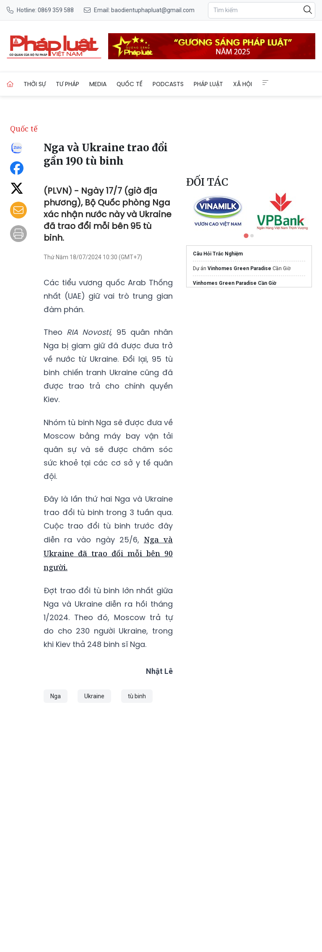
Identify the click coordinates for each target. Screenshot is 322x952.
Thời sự (34, 84)
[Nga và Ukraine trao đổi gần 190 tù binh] (54, 46)
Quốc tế (130, 84)
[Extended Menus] (265, 82)
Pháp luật (208, 84)
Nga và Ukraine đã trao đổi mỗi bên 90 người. (108, 553)
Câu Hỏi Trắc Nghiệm (218, 254)
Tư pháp (67, 84)
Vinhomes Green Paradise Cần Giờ (234, 283)
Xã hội (242, 84)
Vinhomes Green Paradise (239, 268)
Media (97, 84)
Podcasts (168, 84)
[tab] (246, 235)
